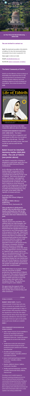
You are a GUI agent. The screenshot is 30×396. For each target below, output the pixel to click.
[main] (15, 35)
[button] (2, 2)
